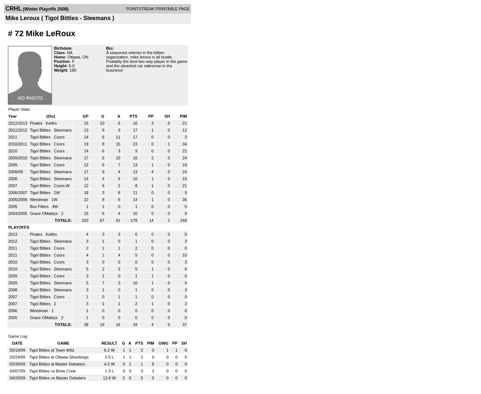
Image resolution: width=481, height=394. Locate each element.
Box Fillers (40, 206)
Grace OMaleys (44, 213)
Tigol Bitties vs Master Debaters (57, 378)
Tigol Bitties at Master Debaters (57, 364)
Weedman (39, 199)
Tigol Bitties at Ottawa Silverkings (59, 357)
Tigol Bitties (41, 130)
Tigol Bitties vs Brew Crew (52, 371)
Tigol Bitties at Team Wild (51, 350)
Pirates (36, 123)
